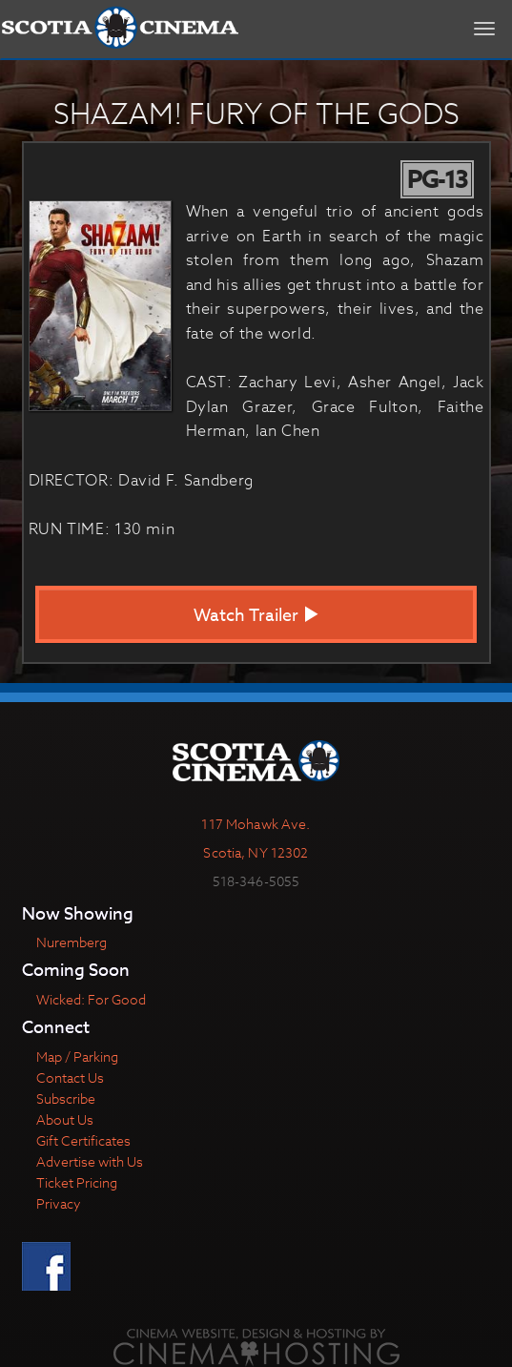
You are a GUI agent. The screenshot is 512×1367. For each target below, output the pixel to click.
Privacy (58, 1203)
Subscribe (65, 1098)
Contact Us (70, 1077)
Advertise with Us (89, 1161)
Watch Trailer (256, 616)
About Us (64, 1119)
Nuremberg (71, 942)
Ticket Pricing (76, 1182)
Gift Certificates (83, 1140)
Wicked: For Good (91, 999)
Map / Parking (77, 1056)
